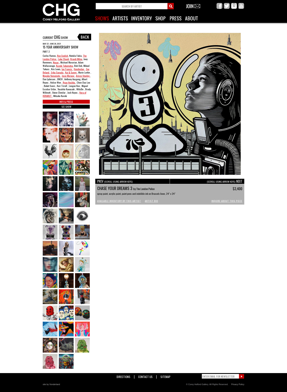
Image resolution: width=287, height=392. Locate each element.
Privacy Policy (237, 384)
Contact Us (145, 376)
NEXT (224, 181)
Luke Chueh (63, 59)
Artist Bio (151, 201)
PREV (115, 181)
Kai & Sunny (71, 72)
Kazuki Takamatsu (64, 65)
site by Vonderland (51, 384)
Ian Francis (67, 69)
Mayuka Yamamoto (52, 75)
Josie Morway (68, 75)
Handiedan (79, 69)
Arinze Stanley (83, 75)
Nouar (56, 62)
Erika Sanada (57, 72)
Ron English (62, 55)
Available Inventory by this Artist (119, 201)
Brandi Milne (76, 59)
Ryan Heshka (69, 82)
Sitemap (165, 376)
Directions (123, 376)
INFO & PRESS (66, 102)
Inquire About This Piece (226, 201)
